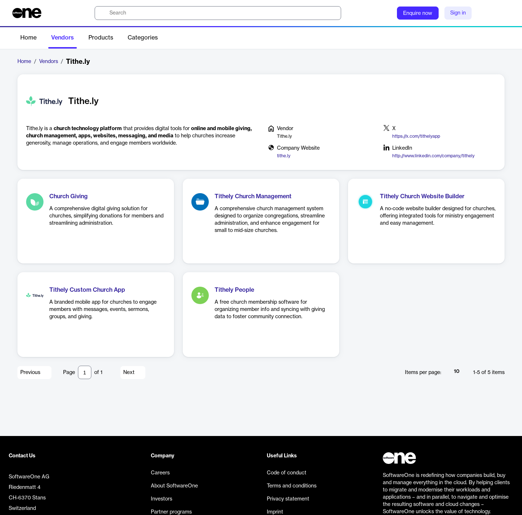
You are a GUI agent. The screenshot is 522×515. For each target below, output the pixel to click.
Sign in (458, 13)
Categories (143, 38)
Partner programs (171, 512)
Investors (161, 499)
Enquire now (417, 13)
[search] (218, 13)
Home (28, 38)
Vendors (62, 38)
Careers (160, 472)
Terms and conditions (291, 486)
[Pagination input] (84, 372)
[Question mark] (387, 13)
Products (100, 38)
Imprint (275, 512)
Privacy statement (288, 499)
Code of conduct (286, 472)
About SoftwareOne (174, 486)
